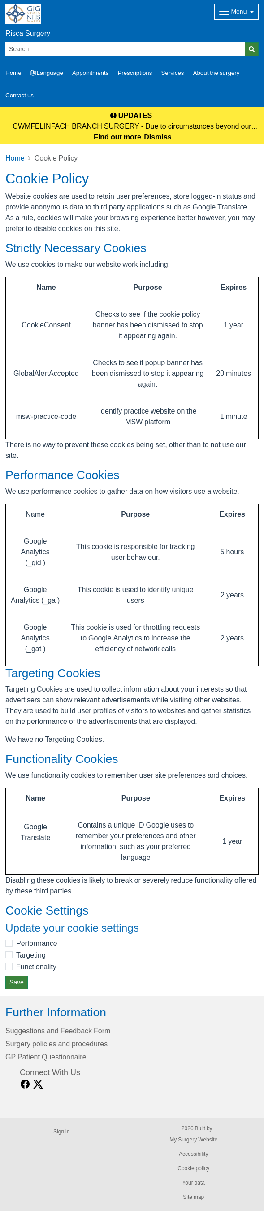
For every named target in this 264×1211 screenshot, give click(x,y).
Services (172, 73)
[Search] (125, 49)
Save (16, 982)
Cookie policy (193, 1168)
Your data (193, 1182)
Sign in (61, 1131)
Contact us (19, 95)
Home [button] (13, 73)
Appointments (90, 73)
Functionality (36, 966)
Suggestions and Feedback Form (57, 1030)
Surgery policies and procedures (56, 1043)
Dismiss (157, 136)
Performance (36, 943)
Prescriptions (134, 73)
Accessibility (193, 1154)
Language (46, 73)
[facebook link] (25, 1084)
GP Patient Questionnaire (46, 1056)
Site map (193, 1197)
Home (15, 157)
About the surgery (216, 73)
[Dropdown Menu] (236, 12)
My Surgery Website (193, 1139)
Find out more (117, 136)
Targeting (31, 954)
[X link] (38, 1084)
